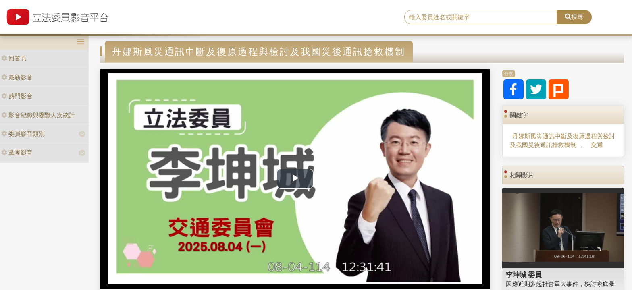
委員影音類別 (23, 133)
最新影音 (17, 77)
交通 (597, 144)
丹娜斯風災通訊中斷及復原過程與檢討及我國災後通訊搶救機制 (562, 140)
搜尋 (574, 16)
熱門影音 (17, 96)
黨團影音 (17, 152)
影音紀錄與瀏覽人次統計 (38, 115)
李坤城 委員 (524, 274)
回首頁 (14, 58)
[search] (480, 17)
